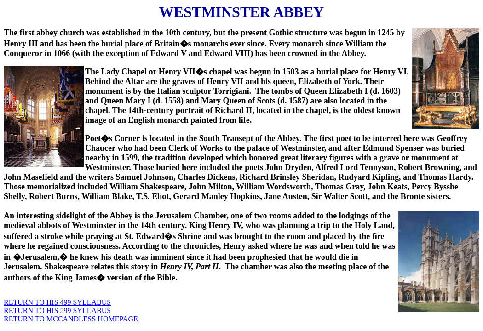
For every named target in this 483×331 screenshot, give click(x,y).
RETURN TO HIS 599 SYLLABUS (57, 310)
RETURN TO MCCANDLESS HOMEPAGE (71, 319)
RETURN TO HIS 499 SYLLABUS (57, 302)
